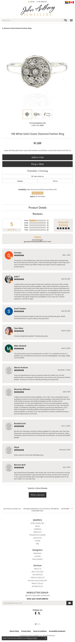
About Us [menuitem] (37, 569)
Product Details (37, 207)
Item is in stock (37, 193)
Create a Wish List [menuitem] (37, 578)
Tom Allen (18, 328)
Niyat (16, 447)
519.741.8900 (65, 509)
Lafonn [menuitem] (37, 556)
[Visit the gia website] (37, 624)
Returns (55, 181)
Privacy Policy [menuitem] (37, 583)
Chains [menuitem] (37, 541)
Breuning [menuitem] (37, 553)
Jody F (17, 276)
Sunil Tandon (20, 308)
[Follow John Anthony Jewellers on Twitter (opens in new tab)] (39, 613)
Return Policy (14, 631)
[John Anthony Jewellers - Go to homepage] (37, 10)
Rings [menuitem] (37, 526)
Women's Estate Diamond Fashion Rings (18, 28)
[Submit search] (65, 20)
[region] (37, 72)
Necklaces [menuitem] (37, 538)
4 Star (26, 223)
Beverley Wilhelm (22, 389)
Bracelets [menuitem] (38, 532)
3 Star (26, 225)
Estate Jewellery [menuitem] (37, 523)
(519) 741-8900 (37, 125)
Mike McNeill (20, 346)
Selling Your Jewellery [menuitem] (37, 580)
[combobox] (32, 20)
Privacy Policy (26, 631)
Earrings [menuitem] (37, 529)
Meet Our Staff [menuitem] (38, 572)
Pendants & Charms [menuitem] (38, 535)
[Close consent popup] (45, 638)
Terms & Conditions (40, 631)
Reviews (38, 213)
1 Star (26, 230)
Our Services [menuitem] (37, 575)
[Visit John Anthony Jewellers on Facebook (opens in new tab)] (35, 613)
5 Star (26, 220)
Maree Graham (21, 367)
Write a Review (37, 495)
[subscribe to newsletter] (69, 603)
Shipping (20, 181)
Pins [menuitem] (37, 544)
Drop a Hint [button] (37, 164)
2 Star (26, 227)
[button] (31, 2)
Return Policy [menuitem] (37, 586)
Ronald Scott (20, 423)
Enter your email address (37, 598)
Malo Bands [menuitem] (37, 559)
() (48, 220)
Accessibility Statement (57, 631)
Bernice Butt (20, 465)
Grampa (17, 252)
